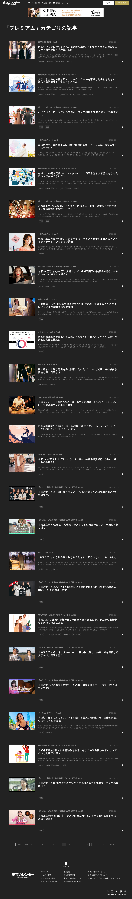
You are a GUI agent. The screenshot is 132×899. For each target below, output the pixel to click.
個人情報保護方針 (70, 875)
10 (75, 844)
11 (81, 844)
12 (87, 844)
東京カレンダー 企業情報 (49, 881)
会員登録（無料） (122, 3)
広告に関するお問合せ (48, 878)
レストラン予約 (34, 3)
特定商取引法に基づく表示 (72, 881)
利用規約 (67, 872)
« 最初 (19, 844)
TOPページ (44, 872)
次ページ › (101, 844)
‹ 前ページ (28, 844)
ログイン (108, 3)
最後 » (112, 844)
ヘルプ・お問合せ (47, 875)
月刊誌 (56, 3)
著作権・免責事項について (72, 878)
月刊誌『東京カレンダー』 (96, 872)
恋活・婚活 (47, 3)
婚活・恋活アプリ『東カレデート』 (99, 875)
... (37, 844)
